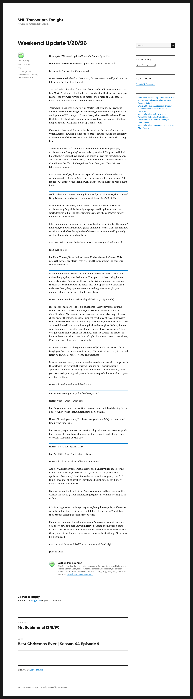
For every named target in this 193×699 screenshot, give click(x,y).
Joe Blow (21, 72)
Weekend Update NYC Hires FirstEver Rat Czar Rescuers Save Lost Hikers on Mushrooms (155, 109)
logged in (36, 600)
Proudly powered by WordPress (54, 687)
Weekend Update (25, 77)
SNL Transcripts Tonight (40, 20)
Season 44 (32, 74)
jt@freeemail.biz (36, 670)
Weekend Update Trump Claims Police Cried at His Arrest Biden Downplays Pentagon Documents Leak (156, 100)
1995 (19, 68)
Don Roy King (23, 61)
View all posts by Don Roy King (80, 574)
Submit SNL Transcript (145, 84)
